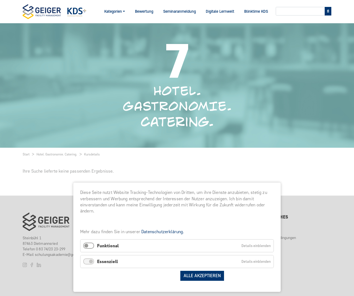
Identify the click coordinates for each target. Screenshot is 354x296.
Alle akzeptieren (202, 275)
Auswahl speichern (154, 275)
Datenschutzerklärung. (162, 231)
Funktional (108, 245)
